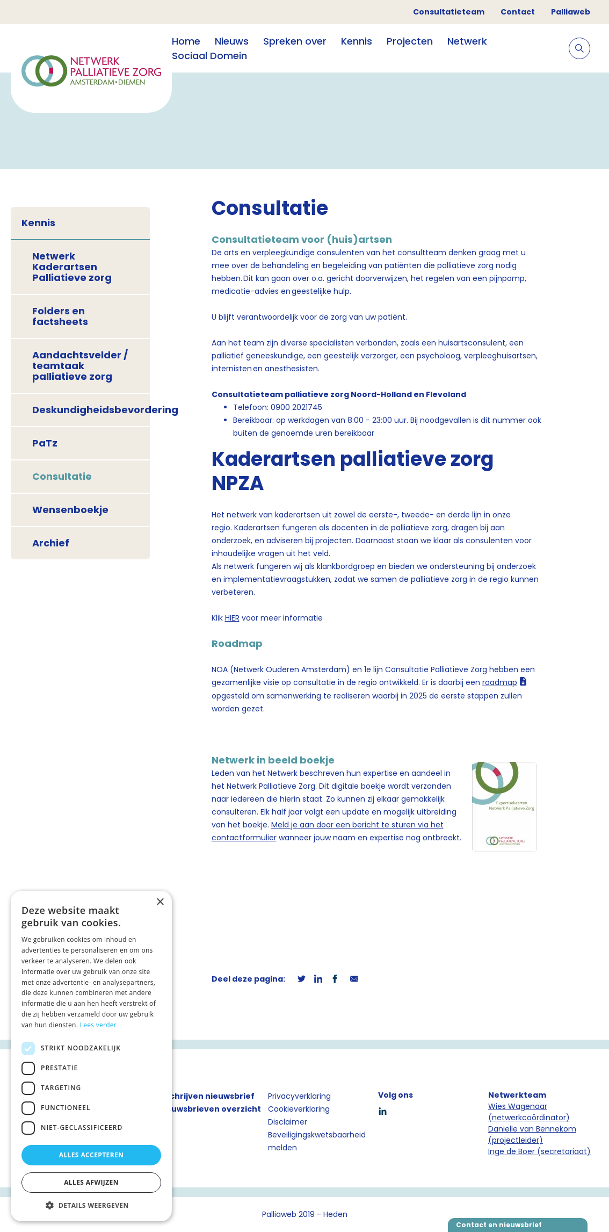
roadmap (499, 682)
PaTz (44, 443)
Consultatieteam (448, 11)
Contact (518, 11)
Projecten (410, 41)
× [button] (160, 902)
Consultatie (62, 476)
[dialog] (91, 1056)
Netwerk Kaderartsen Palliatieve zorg (72, 266)
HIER (232, 618)
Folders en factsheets (60, 316)
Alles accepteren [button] (91, 1154)
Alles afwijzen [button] (91, 1182)
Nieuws (232, 41)
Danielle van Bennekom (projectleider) (532, 1134)
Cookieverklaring (299, 1109)
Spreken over (295, 41)
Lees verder (98, 1024)
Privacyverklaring (299, 1096)
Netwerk (467, 41)
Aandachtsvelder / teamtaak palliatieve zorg (80, 365)
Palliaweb (570, 11)
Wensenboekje (70, 509)
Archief (50, 543)
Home (186, 41)
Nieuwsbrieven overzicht (209, 1109)
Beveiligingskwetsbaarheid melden (317, 1141)
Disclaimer (287, 1121)
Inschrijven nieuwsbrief (206, 1096)
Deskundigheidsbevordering (91, 409)
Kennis (356, 41)
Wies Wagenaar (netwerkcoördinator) (529, 1112)
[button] (91, 1205)
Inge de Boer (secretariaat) (539, 1151)
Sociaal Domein (209, 55)
